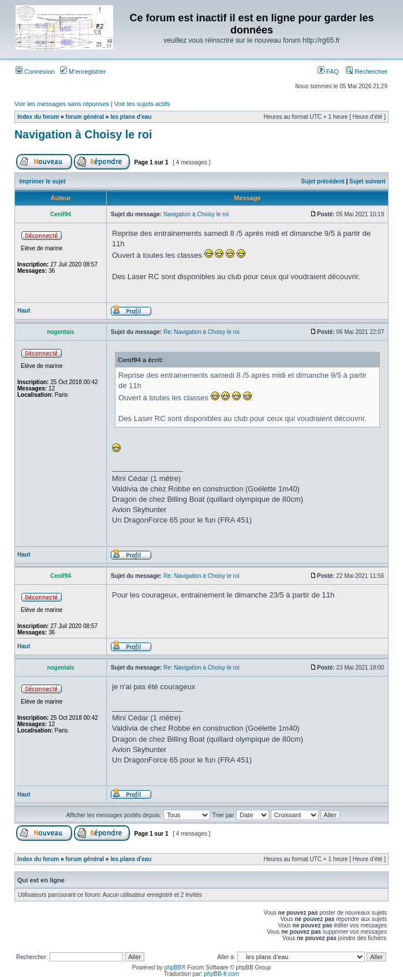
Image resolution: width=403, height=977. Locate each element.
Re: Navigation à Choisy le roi (201, 332)
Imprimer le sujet (43, 181)
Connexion (35, 71)
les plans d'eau (130, 117)
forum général (84, 117)
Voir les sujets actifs (142, 103)
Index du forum (38, 117)
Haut (23, 310)
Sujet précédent (323, 181)
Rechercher (366, 71)
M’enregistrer (83, 71)
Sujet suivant (367, 181)
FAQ (328, 71)
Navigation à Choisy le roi (83, 134)
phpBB (172, 967)
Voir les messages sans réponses (61, 103)
